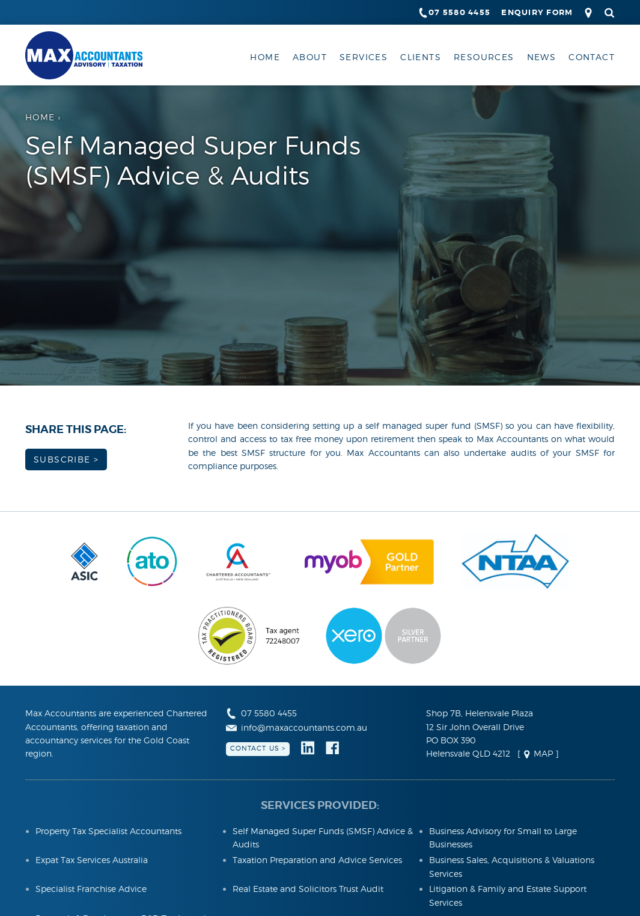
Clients (420, 57)
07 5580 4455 (454, 12)
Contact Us (254, 748)
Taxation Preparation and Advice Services (317, 860)
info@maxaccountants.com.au (296, 727)
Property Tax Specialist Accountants (108, 831)
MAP (538, 753)
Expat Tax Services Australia (91, 860)
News (541, 57)
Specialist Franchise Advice (91, 889)
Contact (591, 57)
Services (364, 57)
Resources (484, 57)
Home (265, 57)
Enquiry (537, 12)
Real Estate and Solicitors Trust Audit (308, 889)
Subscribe (62, 459)
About (310, 57)
